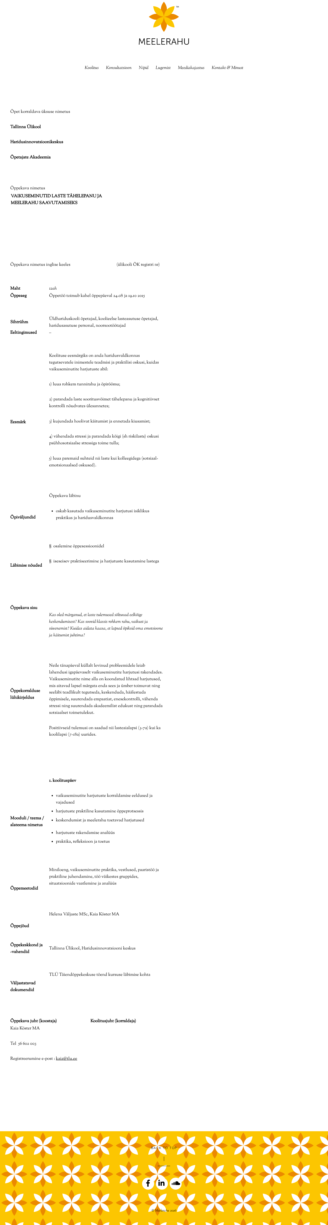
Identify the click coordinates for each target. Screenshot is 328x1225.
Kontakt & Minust (227, 68)
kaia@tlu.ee (66, 1059)
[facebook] (148, 1183)
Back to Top (164, 1148)
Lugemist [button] (163, 68)
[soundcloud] (176, 1183)
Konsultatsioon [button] (119, 68)
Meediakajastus (191, 68)
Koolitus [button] (92, 68)
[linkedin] (162, 1183)
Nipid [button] (143, 68)
